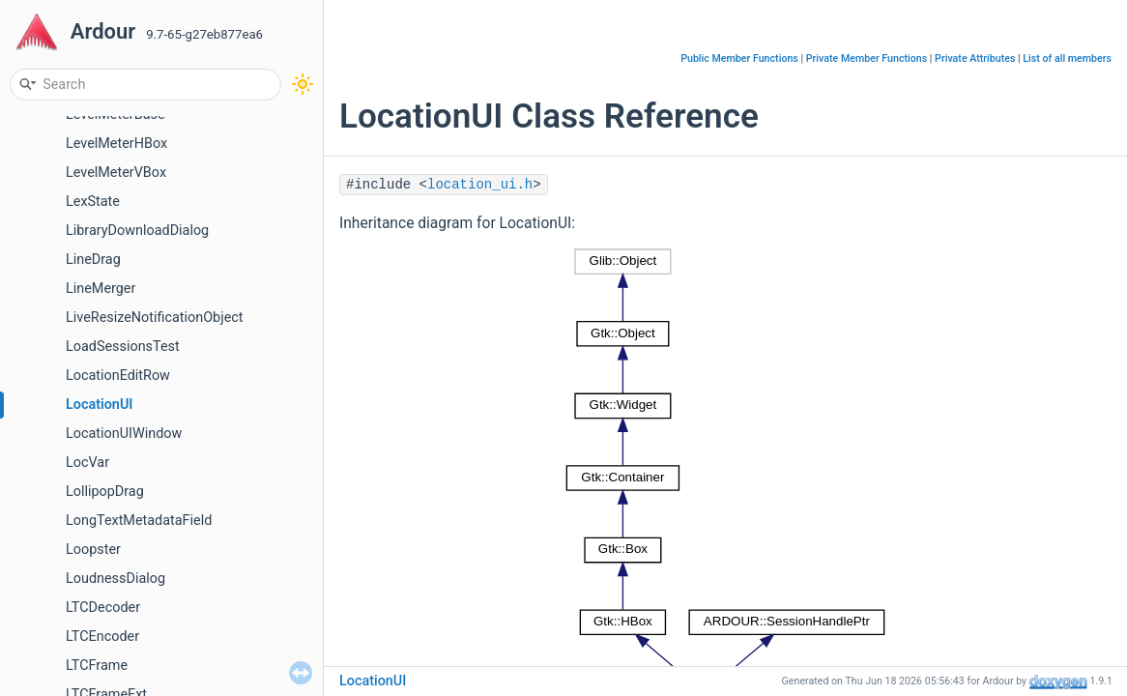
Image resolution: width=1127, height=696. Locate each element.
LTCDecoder (103, 607)
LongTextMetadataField (139, 520)
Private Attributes (975, 58)
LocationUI (99, 404)
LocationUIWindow (124, 433)
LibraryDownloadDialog (137, 230)
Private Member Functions (866, 58)
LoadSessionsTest (123, 346)
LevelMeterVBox (116, 172)
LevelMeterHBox (116, 143)
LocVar (87, 462)
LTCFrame (97, 665)
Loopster (93, 549)
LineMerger (100, 288)
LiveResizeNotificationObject (155, 317)
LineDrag (93, 259)
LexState (93, 201)
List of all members (1067, 58)
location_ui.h (480, 184)
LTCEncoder (102, 636)
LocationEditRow (118, 375)
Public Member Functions (739, 58)
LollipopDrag (105, 491)
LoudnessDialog (115, 578)
